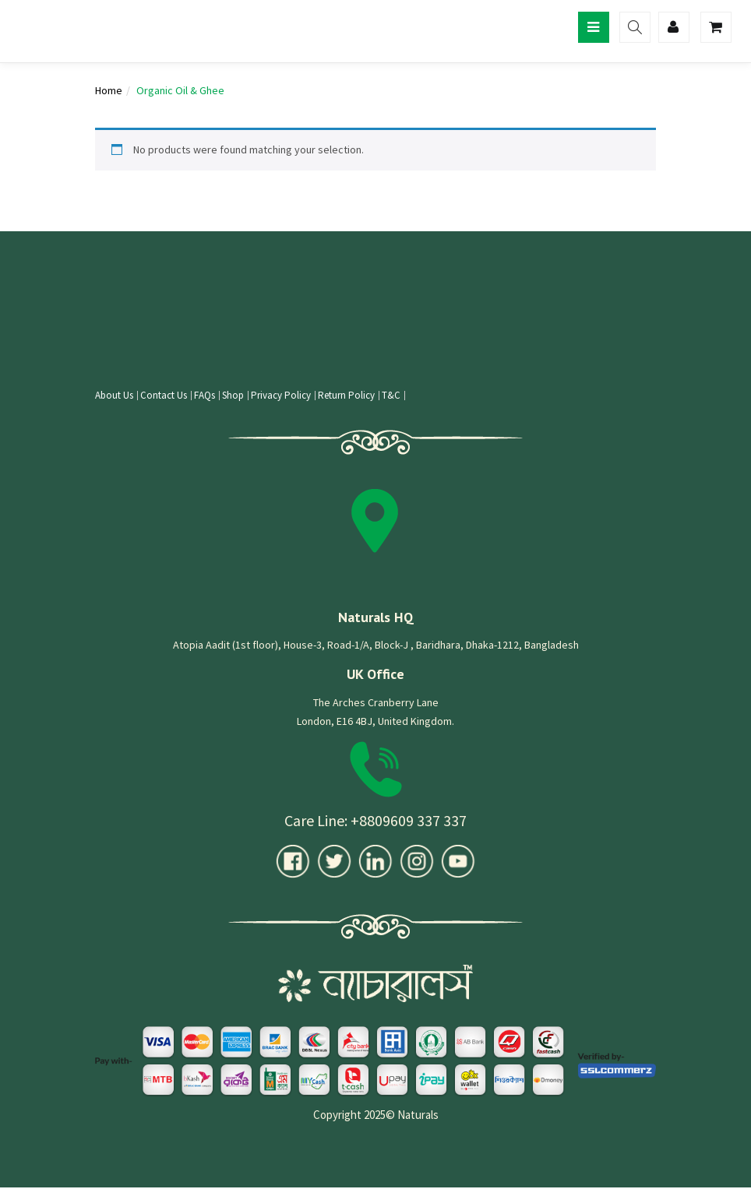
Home (108, 90)
